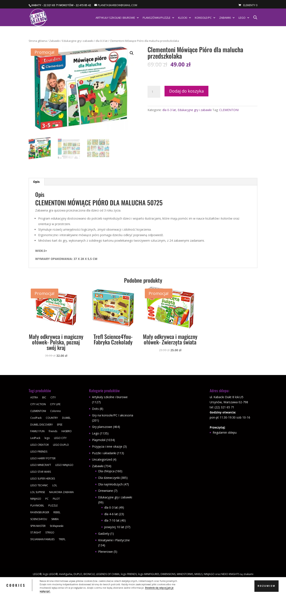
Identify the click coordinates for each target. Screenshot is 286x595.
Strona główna (38, 41)
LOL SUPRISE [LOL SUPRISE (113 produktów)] (37, 492)
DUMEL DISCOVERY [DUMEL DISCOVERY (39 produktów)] (41, 424)
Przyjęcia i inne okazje (107, 446)
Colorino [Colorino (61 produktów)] (55, 411)
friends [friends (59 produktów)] (53, 431)
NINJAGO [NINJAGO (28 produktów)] (35, 499)
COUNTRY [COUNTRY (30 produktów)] (52, 418)
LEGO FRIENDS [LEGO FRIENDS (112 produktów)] (38, 451)
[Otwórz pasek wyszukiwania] (255, 17)
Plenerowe (105, 552)
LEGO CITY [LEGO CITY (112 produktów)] (60, 438)
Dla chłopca (106, 471)
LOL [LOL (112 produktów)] (54, 485)
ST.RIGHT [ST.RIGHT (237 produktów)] (35, 532)
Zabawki (225, 18)
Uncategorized (102, 459)
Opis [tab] (36, 182)
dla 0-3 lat (101, 41)
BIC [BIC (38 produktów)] (44, 397)
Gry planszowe (102, 427)
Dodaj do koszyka (186, 91)
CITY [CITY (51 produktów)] (53, 397)
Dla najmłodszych (110, 484)
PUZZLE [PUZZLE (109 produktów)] (53, 505)
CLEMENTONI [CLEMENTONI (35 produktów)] (38, 411)
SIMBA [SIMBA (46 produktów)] (55, 519)
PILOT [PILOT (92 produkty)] (56, 499)
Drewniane (105, 491)
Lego (242, 18)
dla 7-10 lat (112, 520)
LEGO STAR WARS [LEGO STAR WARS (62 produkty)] (40, 472)
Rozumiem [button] (266, 585)
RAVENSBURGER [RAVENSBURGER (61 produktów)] (39, 512)
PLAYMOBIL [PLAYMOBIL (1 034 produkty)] (37, 505)
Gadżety (103, 534)
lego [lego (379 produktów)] (47, 438)
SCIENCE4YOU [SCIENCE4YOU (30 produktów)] (38, 519)
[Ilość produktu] (154, 92)
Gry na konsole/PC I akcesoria (112, 415)
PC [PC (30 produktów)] (47, 499)
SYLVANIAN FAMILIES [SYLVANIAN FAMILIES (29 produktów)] (42, 539)
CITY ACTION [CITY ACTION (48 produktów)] (38, 404)
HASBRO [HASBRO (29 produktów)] (66, 431)
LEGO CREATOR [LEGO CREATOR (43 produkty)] (39, 445)
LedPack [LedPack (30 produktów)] (35, 438)
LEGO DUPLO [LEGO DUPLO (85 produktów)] (61, 445)
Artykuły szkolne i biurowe (115, 18)
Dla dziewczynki (109, 478)
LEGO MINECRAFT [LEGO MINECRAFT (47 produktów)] (40, 465)
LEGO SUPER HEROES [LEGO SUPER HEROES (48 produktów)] (42, 478)
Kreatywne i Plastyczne (114, 540)
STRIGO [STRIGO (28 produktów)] (49, 532)
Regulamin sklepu (225, 432)
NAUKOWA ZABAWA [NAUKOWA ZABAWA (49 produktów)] (61, 492)
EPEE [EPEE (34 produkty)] (59, 424)
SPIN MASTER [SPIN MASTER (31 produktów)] (38, 526)
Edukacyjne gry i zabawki (77, 41)
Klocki (182, 18)
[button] (131, 53)
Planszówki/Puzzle (156, 18)
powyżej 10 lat (114, 527)
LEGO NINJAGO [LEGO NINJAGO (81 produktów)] (64, 465)
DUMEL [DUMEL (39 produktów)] (66, 418)
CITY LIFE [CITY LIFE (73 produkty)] (55, 404)
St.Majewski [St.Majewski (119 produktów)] (56, 526)
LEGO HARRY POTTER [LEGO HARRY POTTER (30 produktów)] (43, 458)
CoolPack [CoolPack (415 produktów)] (36, 418)
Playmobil (98, 440)
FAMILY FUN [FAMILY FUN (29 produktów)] (37, 431)
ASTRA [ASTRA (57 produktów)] (34, 397)
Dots (95, 409)
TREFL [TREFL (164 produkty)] (62, 539)
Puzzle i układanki (104, 453)
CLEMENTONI (229, 110)
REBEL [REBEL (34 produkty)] (56, 512)
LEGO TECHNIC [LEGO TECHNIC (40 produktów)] (39, 485)
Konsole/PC (203, 18)
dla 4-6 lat (111, 514)
